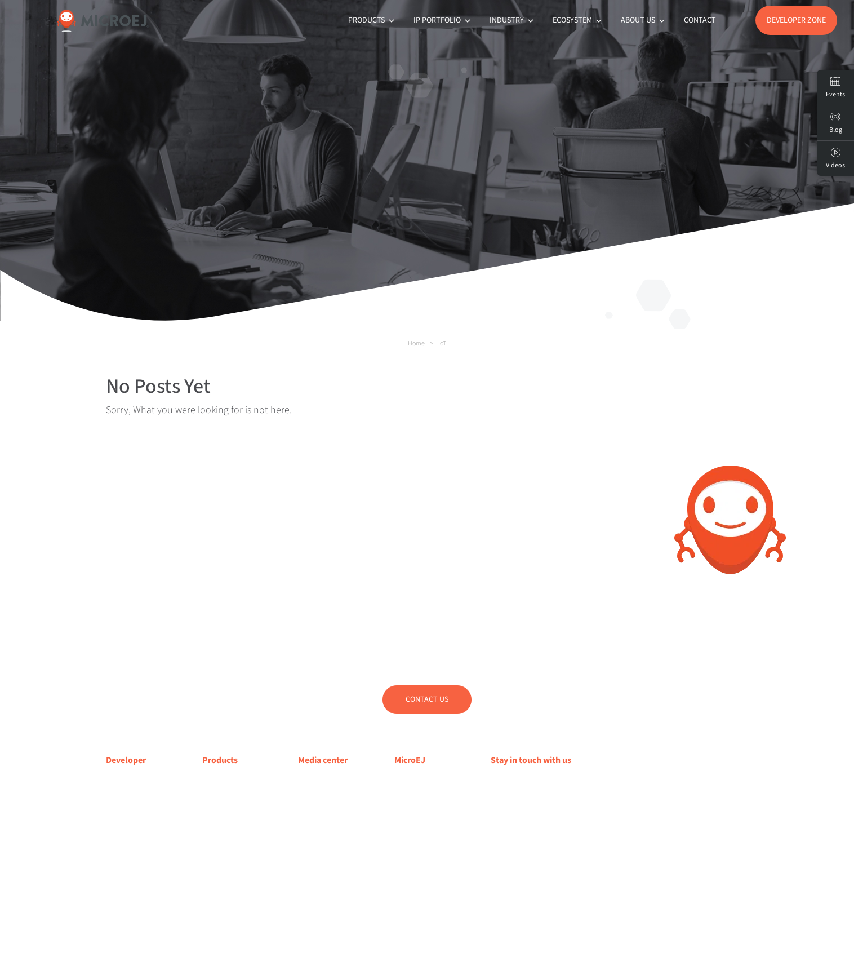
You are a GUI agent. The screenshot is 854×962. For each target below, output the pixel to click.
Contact (700, 20)
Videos (835, 158)
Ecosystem (578, 20)
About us (644, 20)
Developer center (138, 780)
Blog (402, 794)
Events (835, 87)
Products (372, 20)
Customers (413, 809)
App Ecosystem (229, 809)
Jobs (403, 838)
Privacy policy (335, 910)
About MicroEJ (420, 780)
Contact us (427, 699)
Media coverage (327, 780)
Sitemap (370, 910)
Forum (118, 809)
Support (121, 794)
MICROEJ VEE (226, 780)
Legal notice (296, 910)
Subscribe (529, 804)
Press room (318, 809)
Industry (513, 20)
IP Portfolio (443, 20)
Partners (409, 823)
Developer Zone (796, 20)
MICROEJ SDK (227, 794)
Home (416, 343)
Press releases (323, 794)
